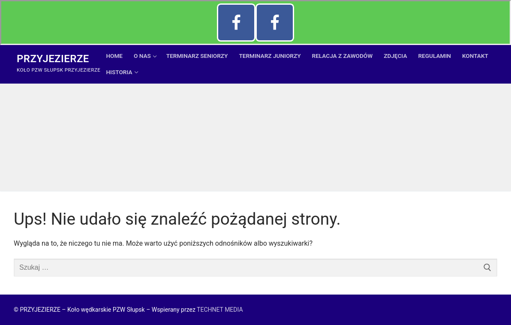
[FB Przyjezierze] (275, 22)
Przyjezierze (53, 59)
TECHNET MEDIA (220, 309)
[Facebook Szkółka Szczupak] (236, 22)
